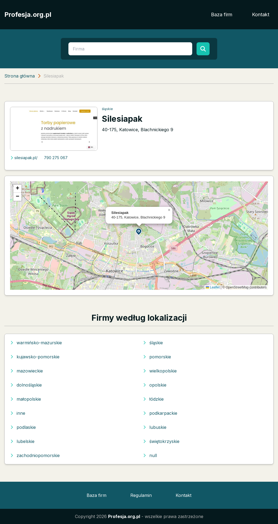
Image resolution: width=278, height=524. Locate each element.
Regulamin (141, 495)
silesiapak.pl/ (23, 157)
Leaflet (213, 287)
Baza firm (221, 14)
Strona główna (19, 76)
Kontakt (260, 14)
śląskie (107, 109)
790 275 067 (56, 157)
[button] (139, 231)
